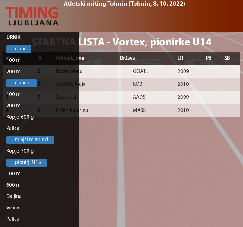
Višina (12, 208)
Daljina (14, 196)
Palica (12, 128)
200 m (13, 71)
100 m (13, 60)
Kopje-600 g (20, 117)
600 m (13, 185)
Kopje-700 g (20, 151)
